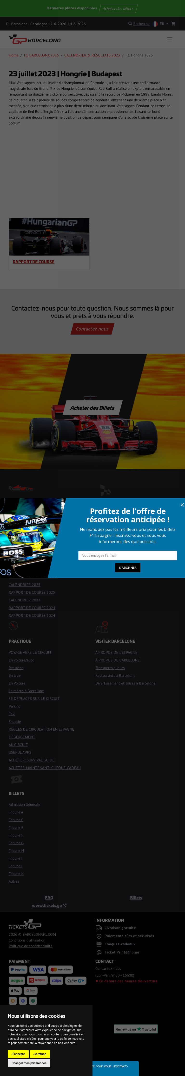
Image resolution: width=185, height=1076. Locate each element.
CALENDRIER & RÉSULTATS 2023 (92, 55)
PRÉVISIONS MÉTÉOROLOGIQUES (37, 538)
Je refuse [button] (39, 1054)
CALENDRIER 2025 (24, 584)
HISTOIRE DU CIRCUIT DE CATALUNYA (127, 530)
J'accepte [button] (18, 1054)
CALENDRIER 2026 (24, 523)
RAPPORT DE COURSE (33, 261)
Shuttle (15, 721)
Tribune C (16, 819)
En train (15, 675)
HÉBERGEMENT (22, 736)
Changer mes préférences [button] (29, 1063)
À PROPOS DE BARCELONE (117, 660)
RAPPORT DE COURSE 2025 (32, 592)
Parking (14, 706)
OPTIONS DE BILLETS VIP (117, 569)
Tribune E (16, 827)
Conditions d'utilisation (27, 940)
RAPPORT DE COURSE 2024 (32, 607)
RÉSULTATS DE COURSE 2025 (33, 577)
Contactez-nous (92, 329)
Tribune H (16, 850)
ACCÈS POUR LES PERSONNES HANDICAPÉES (133, 538)
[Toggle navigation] (169, 39)
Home (14, 55)
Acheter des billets (118, 8)
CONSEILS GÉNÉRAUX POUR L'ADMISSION (130, 561)
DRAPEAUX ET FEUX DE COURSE (36, 561)
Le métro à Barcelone (26, 690)
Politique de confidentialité (31, 945)
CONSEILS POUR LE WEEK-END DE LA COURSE (48, 546)
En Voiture (17, 683)
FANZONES (104, 546)
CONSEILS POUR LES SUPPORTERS (38, 553)
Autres (14, 881)
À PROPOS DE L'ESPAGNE (116, 652)
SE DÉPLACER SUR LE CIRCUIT (34, 698)
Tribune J (15, 865)
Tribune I (15, 858)
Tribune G (16, 842)
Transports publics (110, 667)
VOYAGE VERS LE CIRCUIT (30, 652)
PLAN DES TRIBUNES (113, 553)
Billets (136, 897)
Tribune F (16, 835)
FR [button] (158, 24)
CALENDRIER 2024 (24, 600)
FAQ (49, 897)
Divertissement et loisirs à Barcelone (125, 683)
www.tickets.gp (49, 905)
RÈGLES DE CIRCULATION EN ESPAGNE (41, 729)
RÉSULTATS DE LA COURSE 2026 (36, 569)
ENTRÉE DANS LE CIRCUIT (117, 515)
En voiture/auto (21, 660)
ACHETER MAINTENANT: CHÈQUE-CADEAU (45, 767)
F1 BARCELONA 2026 (41, 55)
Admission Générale (24, 804)
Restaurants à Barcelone (115, 675)
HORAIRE (16, 530)
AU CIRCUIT (18, 744)
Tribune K (16, 873)
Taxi (12, 713)
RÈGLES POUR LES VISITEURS (120, 523)
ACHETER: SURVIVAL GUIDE (31, 760)
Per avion (16, 667)
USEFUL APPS (20, 752)
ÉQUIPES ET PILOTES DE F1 (32, 515)
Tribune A (16, 812)
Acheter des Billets (93, 407)
